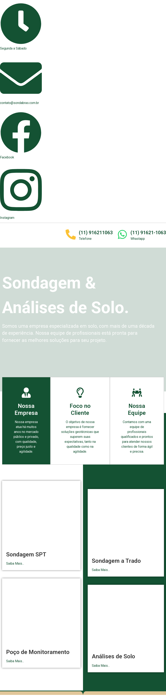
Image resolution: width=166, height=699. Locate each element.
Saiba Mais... (15, 563)
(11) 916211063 (96, 232)
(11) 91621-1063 (148, 232)
